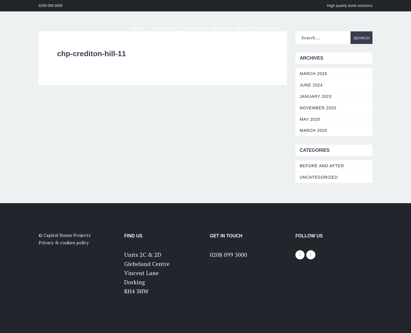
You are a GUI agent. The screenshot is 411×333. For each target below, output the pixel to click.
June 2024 (311, 85)
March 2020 (313, 130)
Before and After (322, 166)
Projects (165, 29)
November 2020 (318, 108)
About (222, 29)
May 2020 (310, 119)
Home (139, 29)
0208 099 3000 (51, 6)
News (243, 29)
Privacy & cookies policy (64, 242)
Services (195, 29)
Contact (267, 29)
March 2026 (313, 73)
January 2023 (316, 96)
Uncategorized (319, 177)
